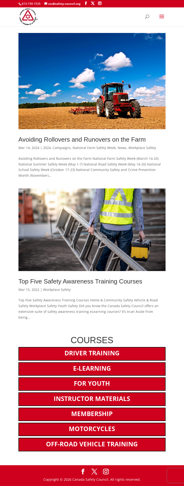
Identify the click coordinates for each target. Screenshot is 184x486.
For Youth (92, 383)
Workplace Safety (142, 147)
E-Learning (92, 368)
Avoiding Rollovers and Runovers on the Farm (82, 139)
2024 (47, 147)
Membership (92, 413)
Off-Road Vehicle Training (92, 444)
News (122, 147)
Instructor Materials (92, 398)
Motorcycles (92, 428)
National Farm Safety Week (94, 147)
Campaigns (62, 147)
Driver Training (92, 353)
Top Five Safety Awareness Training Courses (80, 281)
